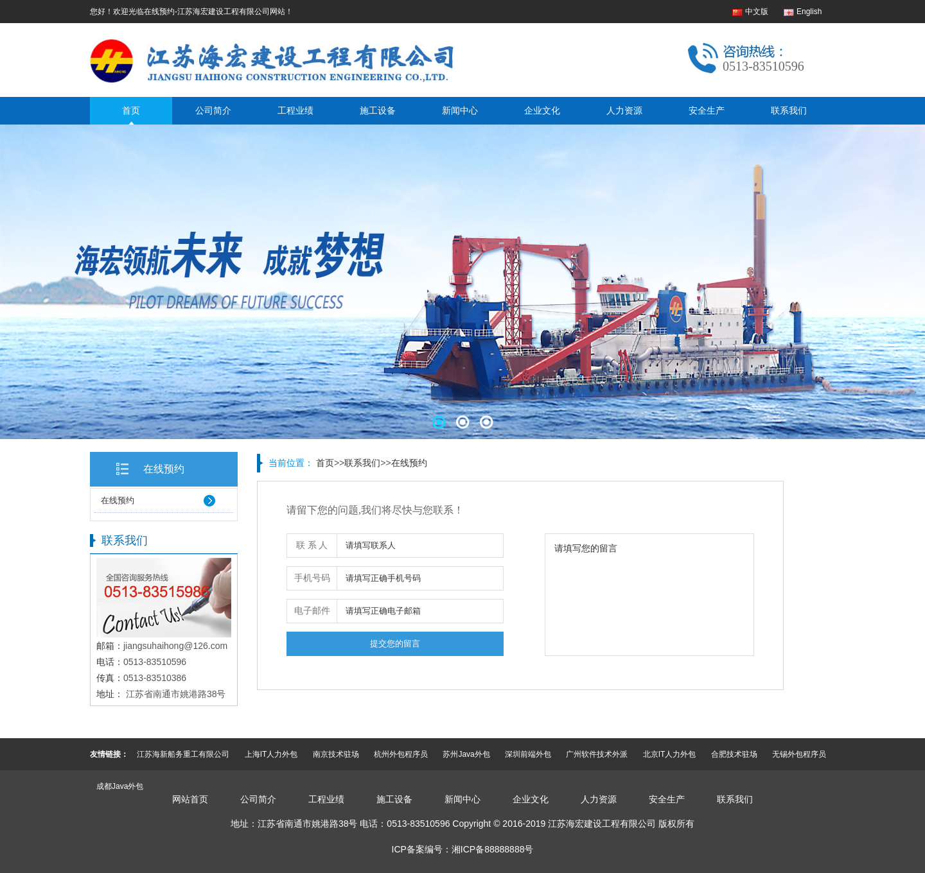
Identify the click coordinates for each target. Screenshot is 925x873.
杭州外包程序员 (401, 754)
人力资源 (624, 110)
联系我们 (789, 110)
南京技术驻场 (336, 754)
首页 (131, 110)
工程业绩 (295, 110)
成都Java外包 (119, 786)
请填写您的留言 (649, 594)
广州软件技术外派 (597, 754)
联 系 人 (312, 545)
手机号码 (312, 578)
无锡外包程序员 (799, 754)
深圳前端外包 (528, 754)
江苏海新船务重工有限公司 (183, 754)
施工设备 (378, 110)
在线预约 (163, 468)
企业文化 (542, 110)
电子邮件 (312, 611)
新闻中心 (460, 110)
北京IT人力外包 (669, 754)
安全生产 (707, 110)
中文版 (756, 11)
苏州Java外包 (466, 754)
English (809, 11)
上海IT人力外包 (271, 754)
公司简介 (213, 110)
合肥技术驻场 (734, 754)
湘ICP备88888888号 (493, 849)
